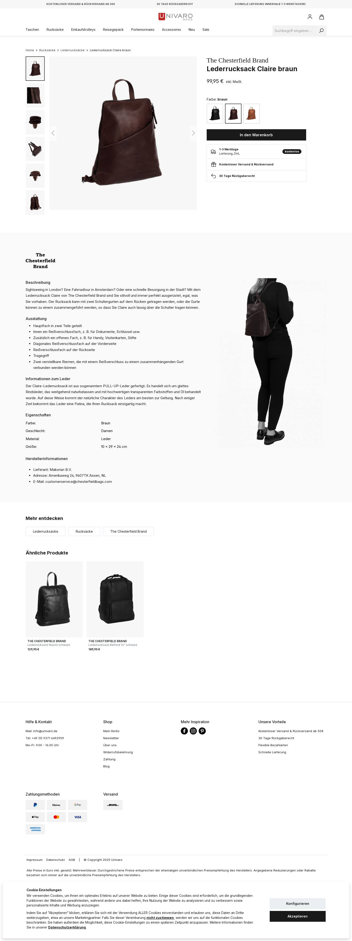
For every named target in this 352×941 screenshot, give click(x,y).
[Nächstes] (193, 133)
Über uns (110, 745)
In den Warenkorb (256, 135)
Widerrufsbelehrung (118, 752)
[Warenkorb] (321, 16)
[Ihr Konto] (310, 17)
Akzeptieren (298, 916)
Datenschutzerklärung (67, 927)
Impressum (35, 860)
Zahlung (109, 759)
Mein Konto (111, 731)
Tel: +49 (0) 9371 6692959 (45, 738)
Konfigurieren (297, 904)
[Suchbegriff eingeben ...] (294, 30)
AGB (72, 860)
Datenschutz (55, 860)
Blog (106, 766)
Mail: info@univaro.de (41, 731)
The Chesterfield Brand (238, 60)
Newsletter (111, 738)
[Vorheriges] (52, 133)
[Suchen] (321, 30)
